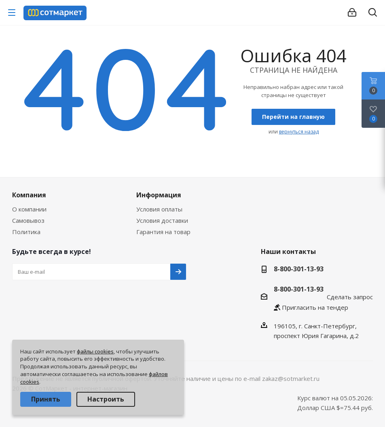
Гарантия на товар (163, 232)
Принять (45, 399)
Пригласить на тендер (315, 307)
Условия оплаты (159, 209)
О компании (29, 209)
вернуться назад (299, 131)
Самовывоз (28, 220)
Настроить (105, 399)
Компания (29, 194)
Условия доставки (162, 220)
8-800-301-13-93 (299, 268)
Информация (158, 194)
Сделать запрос (350, 297)
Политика (26, 232)
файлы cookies (95, 351)
